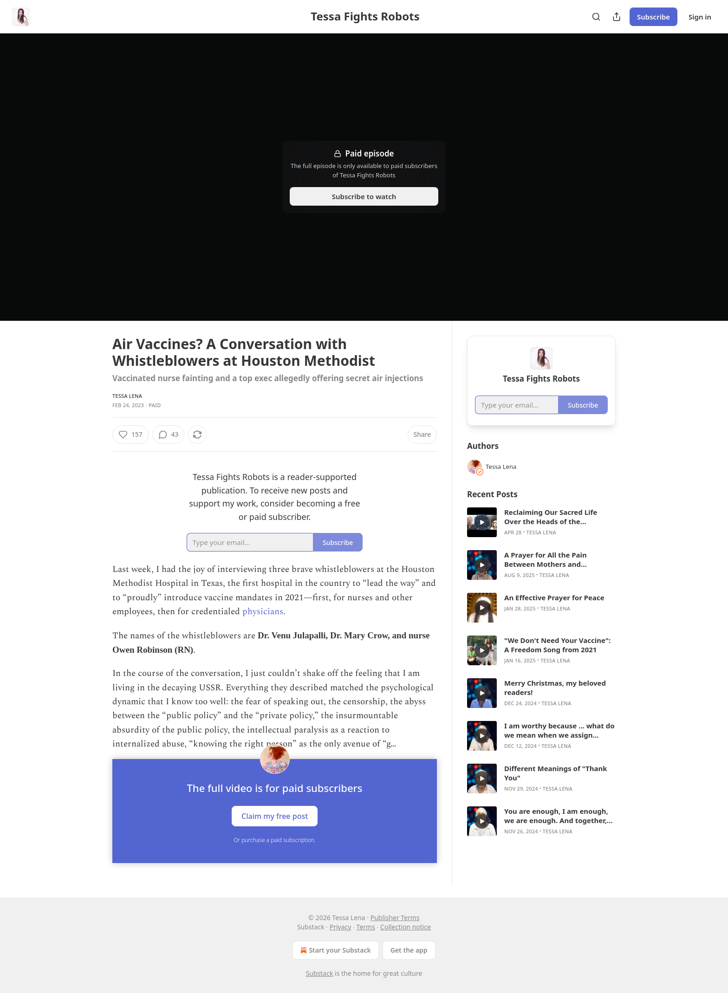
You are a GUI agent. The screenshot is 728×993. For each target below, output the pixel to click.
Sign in (700, 16)
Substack (319, 973)
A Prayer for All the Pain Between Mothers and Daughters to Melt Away (546, 559)
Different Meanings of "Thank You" (555, 773)
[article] (541, 522)
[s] (481, 522)
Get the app (409, 950)
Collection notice (405, 926)
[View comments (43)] (168, 434)
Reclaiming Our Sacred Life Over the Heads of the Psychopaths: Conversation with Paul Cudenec (560, 516)
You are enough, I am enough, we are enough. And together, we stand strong (556, 815)
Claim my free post (274, 816)
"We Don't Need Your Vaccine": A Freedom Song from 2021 (557, 645)
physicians (262, 611)
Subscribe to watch (364, 196)
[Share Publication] (616, 16)
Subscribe (653, 16)
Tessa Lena (127, 395)
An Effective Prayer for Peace (554, 597)
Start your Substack (334, 950)
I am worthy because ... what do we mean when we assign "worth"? (559, 730)
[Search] (596, 16)
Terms (366, 926)
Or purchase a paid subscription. (275, 840)
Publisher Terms (395, 917)
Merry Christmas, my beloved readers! (555, 687)
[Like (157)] (130, 434)
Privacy (340, 926)
